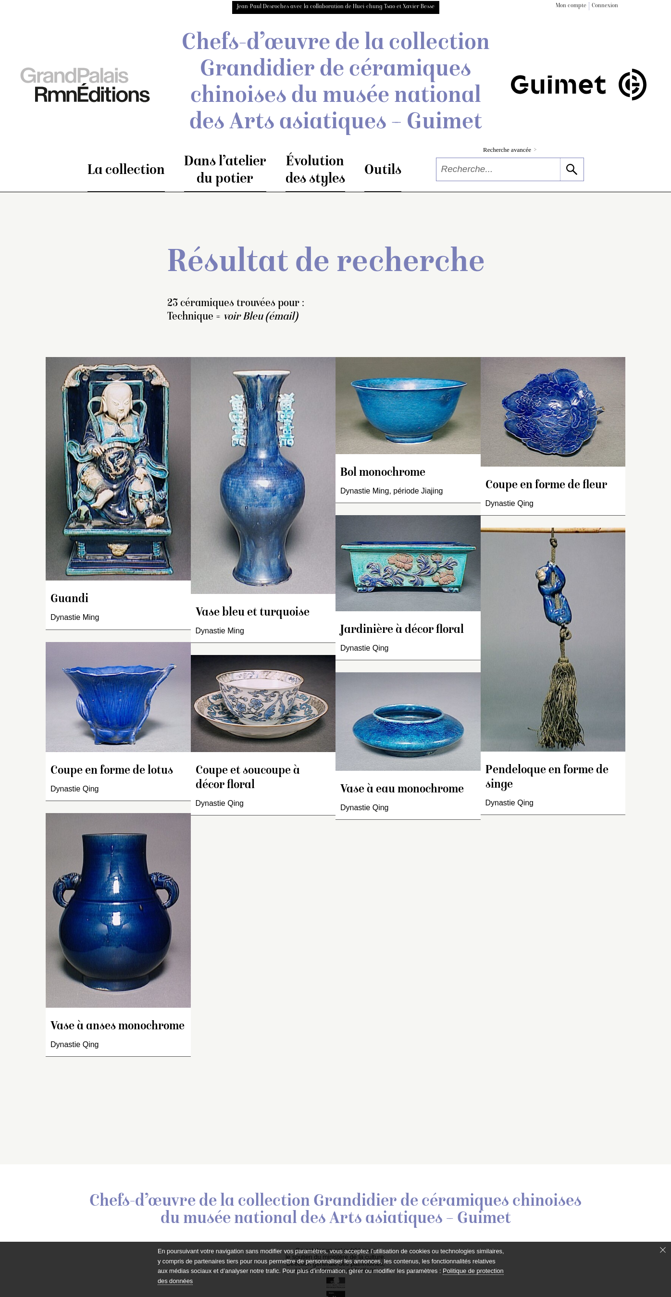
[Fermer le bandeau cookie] (663, 1250)
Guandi (69, 599)
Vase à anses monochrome (117, 1027)
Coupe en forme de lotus (111, 771)
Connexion (605, 6)
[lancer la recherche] (572, 169)
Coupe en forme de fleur (546, 486)
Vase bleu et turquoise (253, 613)
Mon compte (571, 6)
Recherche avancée (509, 149)
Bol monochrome (382, 473)
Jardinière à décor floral (402, 630)
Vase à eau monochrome (402, 790)
